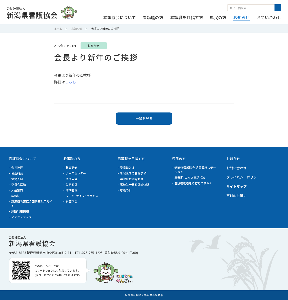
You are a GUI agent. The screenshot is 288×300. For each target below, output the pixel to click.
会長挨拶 (17, 167)
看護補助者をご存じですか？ (193, 183)
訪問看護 (71, 190)
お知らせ (233, 158)
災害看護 (71, 184)
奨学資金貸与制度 (131, 179)
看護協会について (22, 158)
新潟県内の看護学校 (133, 173)
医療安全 (71, 179)
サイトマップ (236, 186)
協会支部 (17, 179)
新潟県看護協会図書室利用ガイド (31, 203)
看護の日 (126, 190)
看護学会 (71, 201)
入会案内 (17, 190)
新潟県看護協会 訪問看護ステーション (195, 169)
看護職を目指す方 (131, 158)
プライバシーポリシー (243, 177)
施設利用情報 (20, 211)
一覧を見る (144, 118)
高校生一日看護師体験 (134, 184)
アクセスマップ (21, 217)
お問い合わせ (236, 167)
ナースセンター (76, 173)
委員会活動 (18, 184)
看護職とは (127, 167)
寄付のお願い (236, 195)
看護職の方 (71, 158)
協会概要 (17, 173)
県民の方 (179, 158)
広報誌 (15, 196)
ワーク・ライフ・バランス (82, 196)
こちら (70, 82)
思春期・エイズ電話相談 (189, 177)
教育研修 (71, 167)
